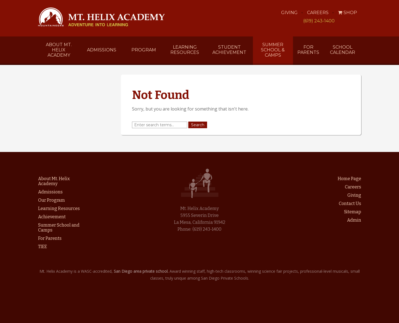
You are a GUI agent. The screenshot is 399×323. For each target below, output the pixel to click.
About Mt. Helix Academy (59, 50)
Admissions (101, 49)
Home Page (349, 178)
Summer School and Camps (59, 227)
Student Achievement (229, 49)
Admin (354, 220)
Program (143, 49)
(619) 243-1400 (319, 20)
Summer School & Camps (273, 50)
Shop (347, 12)
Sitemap (352, 211)
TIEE (42, 246)
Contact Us (350, 203)
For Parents (308, 49)
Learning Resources (184, 49)
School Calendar (342, 49)
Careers (318, 12)
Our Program (51, 200)
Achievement (52, 216)
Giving (289, 12)
